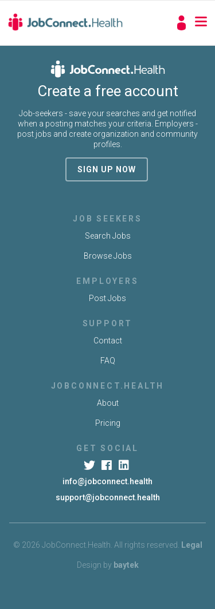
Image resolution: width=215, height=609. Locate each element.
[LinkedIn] (124, 465)
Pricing (107, 423)
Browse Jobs (108, 255)
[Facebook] (107, 465)
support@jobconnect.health (108, 497)
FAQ (107, 360)
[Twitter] (90, 465)
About (108, 403)
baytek (126, 565)
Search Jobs (108, 235)
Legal (191, 544)
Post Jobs (107, 298)
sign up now (106, 169)
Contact (107, 340)
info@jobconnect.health (107, 481)
